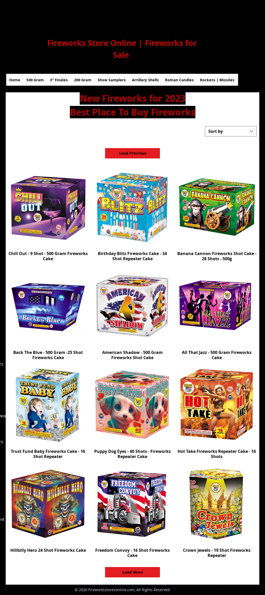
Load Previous (132, 153)
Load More (132, 572)
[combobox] (231, 131)
